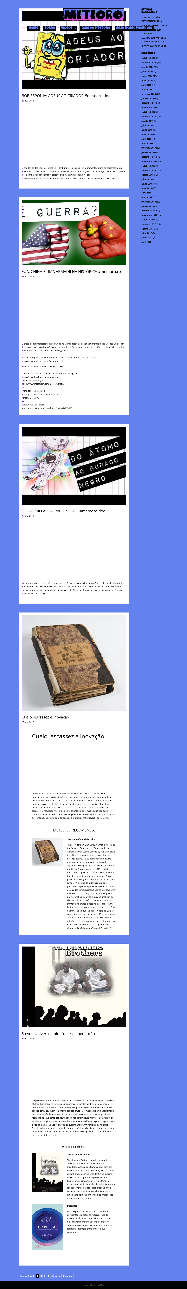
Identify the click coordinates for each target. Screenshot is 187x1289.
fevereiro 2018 (148, 201)
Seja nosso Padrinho (134, 28)
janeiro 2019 (147, 152)
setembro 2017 (148, 224)
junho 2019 (147, 129)
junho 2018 (147, 183)
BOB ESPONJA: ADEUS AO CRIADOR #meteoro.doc (66, 95)
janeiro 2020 (147, 98)
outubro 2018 (148, 165)
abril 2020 (146, 85)
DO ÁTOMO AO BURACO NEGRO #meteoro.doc (63, 511)
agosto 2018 (147, 174)
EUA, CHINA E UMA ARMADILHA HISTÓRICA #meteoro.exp (73, 271)
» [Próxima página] (60, 1275)
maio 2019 (146, 134)
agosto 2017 (147, 228)
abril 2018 (146, 192)
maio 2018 (146, 188)
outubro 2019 (148, 112)
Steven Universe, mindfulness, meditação (58, 1033)
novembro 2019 (149, 107)
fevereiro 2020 (148, 94)
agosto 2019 (147, 121)
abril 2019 (146, 138)
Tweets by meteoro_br (32, 380)
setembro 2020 (148, 62)
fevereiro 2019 (148, 147)
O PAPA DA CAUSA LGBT (153, 45)
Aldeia (101, 1285)
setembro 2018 (148, 170)
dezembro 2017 (149, 210)
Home (33, 28)
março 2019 (147, 143)
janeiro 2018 (147, 206)
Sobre (50, 28)
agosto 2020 (147, 67)
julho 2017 (146, 233)
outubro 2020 (148, 58)
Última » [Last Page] (68, 1275)
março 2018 (147, 197)
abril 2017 (146, 242)
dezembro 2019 (149, 102)
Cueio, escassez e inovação (45, 717)
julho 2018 (146, 179)
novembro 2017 (149, 215)
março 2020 (147, 89)
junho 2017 (147, 237)
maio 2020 (146, 80)
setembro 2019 (148, 116)
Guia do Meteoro (96, 28)
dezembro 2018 (149, 156)
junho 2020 (147, 76)
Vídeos (66, 28)
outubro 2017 (148, 219)
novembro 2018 (149, 161)
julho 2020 (146, 71)
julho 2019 (146, 125)
